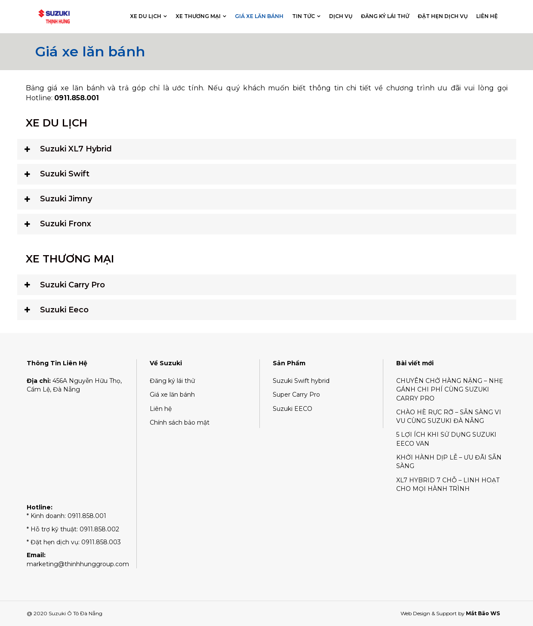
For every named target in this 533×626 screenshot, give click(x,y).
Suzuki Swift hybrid (301, 381)
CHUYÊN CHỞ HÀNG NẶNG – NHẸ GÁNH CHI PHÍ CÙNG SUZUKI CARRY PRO (449, 389)
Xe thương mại (198, 16)
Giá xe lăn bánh (259, 16)
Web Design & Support (429, 613)
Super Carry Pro (296, 394)
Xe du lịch (145, 16)
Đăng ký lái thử (385, 16)
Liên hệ (487, 16)
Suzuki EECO (292, 409)
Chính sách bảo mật (180, 422)
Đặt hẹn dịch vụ (443, 16)
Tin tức (303, 16)
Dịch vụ (340, 16)
